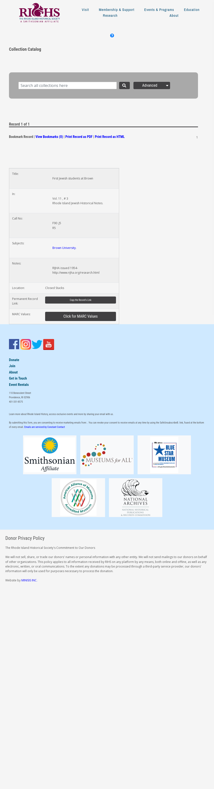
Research (110, 15)
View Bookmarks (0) (49, 137)
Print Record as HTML (110, 137)
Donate (14, 360)
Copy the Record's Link (80, 300)
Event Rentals (19, 384)
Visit (85, 9)
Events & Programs (159, 9)
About (174, 15)
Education (191, 9)
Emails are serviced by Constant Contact (44, 427)
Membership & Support (116, 9)
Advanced (155, 85)
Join (12, 366)
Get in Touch (18, 378)
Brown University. (64, 248)
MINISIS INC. (29, 580)
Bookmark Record (21, 137)
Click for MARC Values (80, 316)
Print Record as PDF (78, 137)
